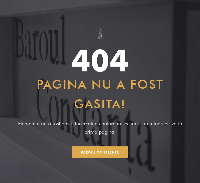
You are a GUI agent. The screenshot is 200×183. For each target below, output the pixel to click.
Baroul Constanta (100, 152)
